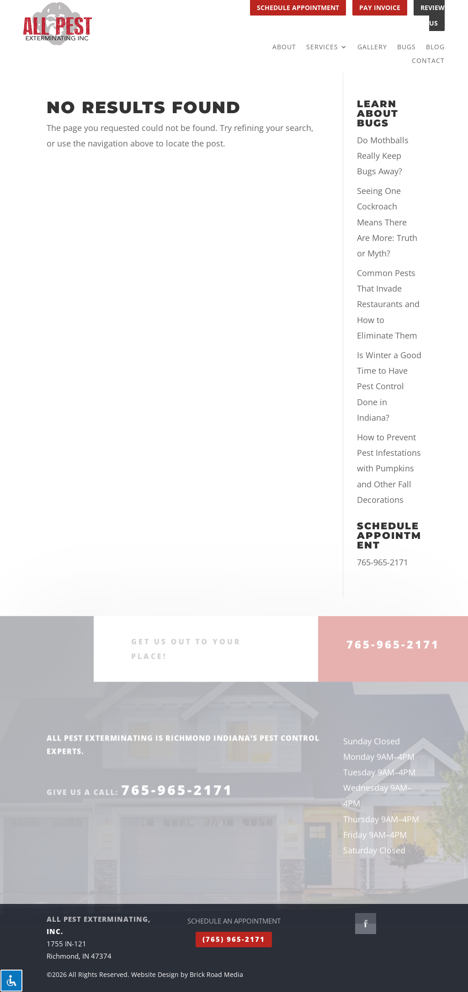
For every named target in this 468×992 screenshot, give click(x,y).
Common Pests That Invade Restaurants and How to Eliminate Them (388, 304)
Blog (435, 47)
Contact (428, 61)
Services (322, 47)
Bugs (406, 47)
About (284, 47)
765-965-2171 (382, 562)
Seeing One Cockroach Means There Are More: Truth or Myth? (387, 222)
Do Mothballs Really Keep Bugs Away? (383, 156)
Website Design (155, 974)
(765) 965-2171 (233, 939)
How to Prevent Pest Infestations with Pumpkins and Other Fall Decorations (389, 468)
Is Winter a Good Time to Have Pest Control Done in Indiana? (389, 386)
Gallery (372, 47)
